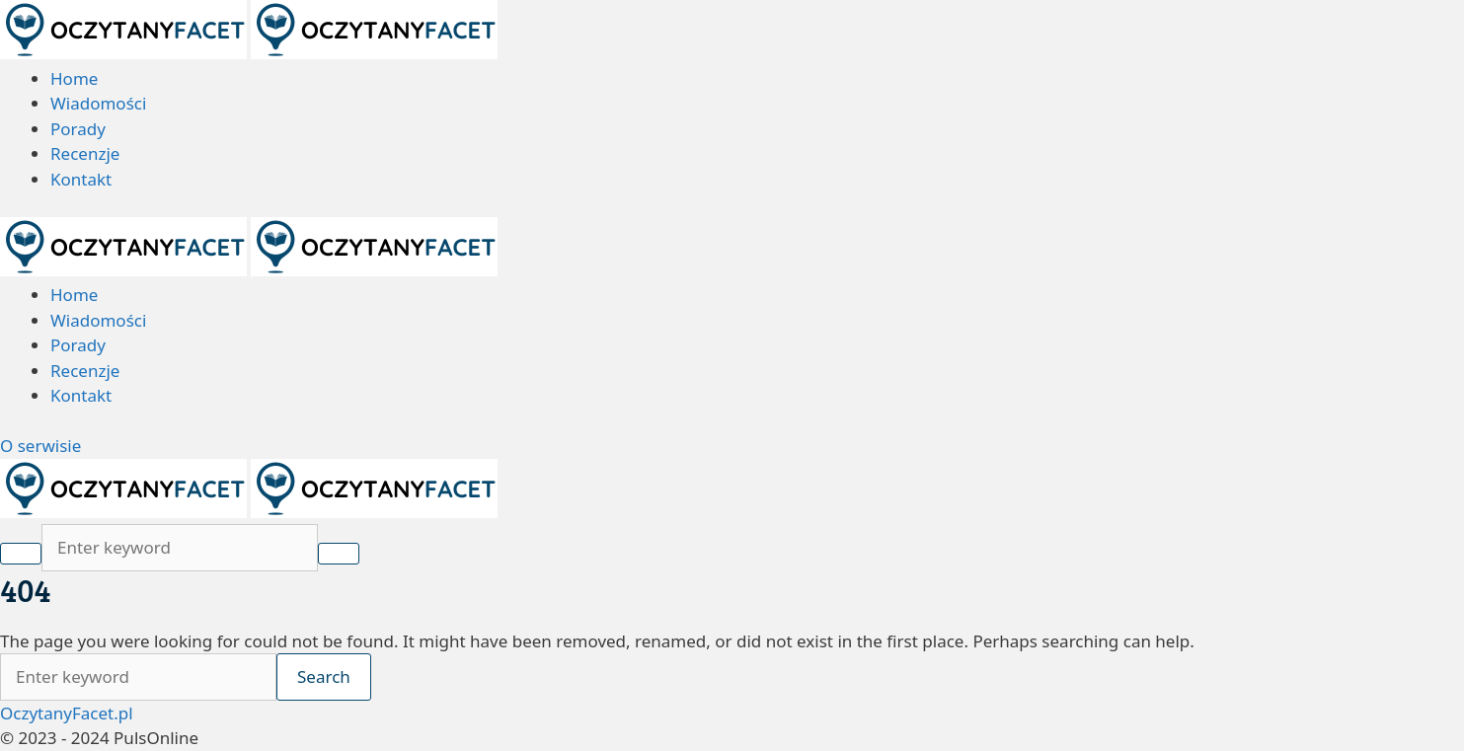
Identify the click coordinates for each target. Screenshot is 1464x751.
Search (323, 676)
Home (74, 78)
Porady (78, 128)
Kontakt (81, 179)
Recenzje (84, 153)
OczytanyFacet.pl (66, 713)
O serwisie (40, 445)
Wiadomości (98, 103)
